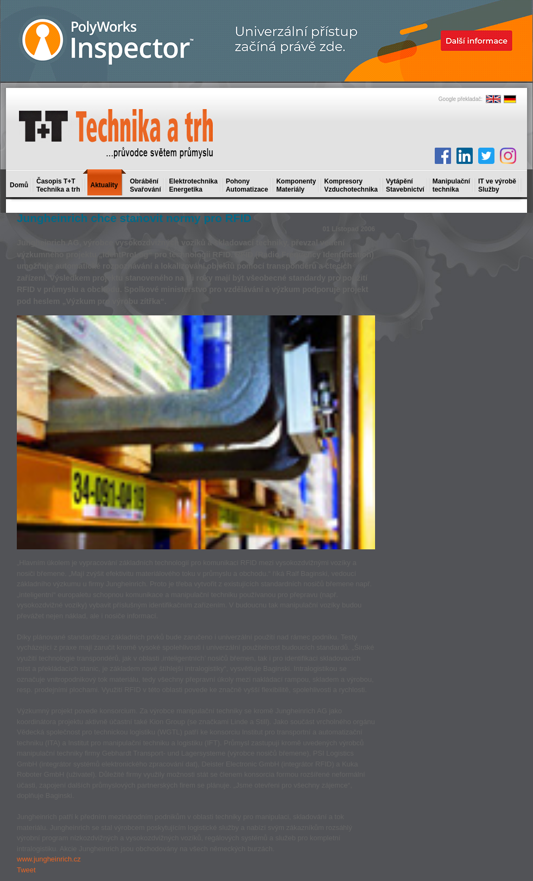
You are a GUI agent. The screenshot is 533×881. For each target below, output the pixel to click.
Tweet (26, 870)
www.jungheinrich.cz (49, 859)
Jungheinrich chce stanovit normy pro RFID (134, 218)
